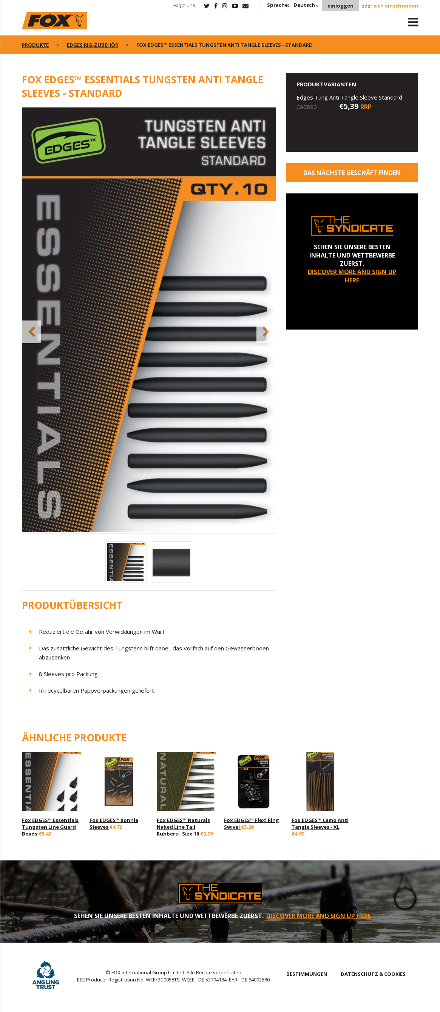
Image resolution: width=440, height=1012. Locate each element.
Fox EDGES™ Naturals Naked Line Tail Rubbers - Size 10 (183, 827)
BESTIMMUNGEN (306, 974)
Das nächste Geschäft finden (352, 173)
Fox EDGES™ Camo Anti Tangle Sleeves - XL (320, 823)
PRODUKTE (35, 44)
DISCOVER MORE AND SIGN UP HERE (352, 276)
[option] (149, 320)
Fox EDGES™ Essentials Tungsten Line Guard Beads (50, 827)
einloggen (340, 5)
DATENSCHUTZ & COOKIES (373, 974)
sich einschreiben (396, 5)
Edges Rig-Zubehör (92, 44)
